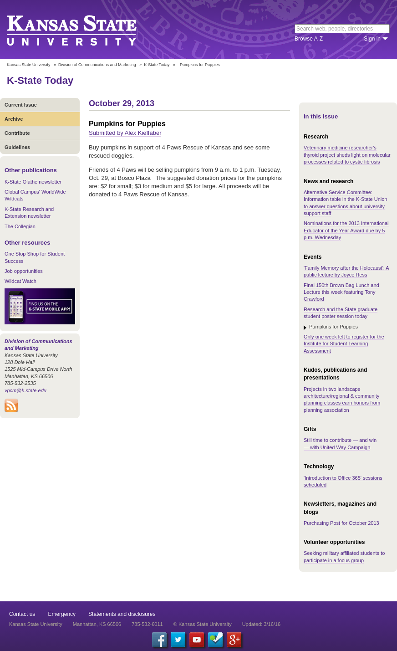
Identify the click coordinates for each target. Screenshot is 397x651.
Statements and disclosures (121, 614)
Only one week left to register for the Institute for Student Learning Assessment (344, 344)
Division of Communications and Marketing (97, 64)
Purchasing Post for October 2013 (341, 523)
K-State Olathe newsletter (33, 182)
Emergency (62, 614)
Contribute (17, 133)
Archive (14, 119)
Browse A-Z (309, 39)
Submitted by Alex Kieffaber (125, 132)
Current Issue (21, 105)
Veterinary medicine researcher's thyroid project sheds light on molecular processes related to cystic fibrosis (347, 154)
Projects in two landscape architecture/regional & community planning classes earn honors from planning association (342, 399)
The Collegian (20, 226)
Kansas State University (83, 29)
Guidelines (17, 147)
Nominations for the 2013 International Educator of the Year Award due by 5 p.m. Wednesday (346, 230)
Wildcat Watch (20, 281)
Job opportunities (24, 271)
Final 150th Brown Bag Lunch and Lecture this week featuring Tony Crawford (341, 292)
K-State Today (156, 64)
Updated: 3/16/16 (261, 624)
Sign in (372, 39)
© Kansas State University (202, 624)
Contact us (22, 614)
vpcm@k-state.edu (25, 390)
